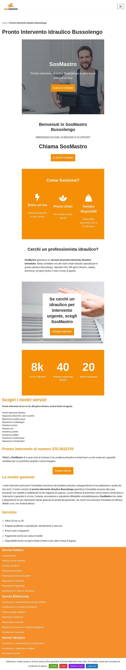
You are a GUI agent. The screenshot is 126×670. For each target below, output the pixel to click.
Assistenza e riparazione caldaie (18, 627)
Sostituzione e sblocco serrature (18, 569)
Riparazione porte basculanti (16, 554)
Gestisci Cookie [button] (76, 666)
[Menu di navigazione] (120, 6)
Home (4, 23)
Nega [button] (63, 666)
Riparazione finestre (12, 549)
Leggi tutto (92, 666)
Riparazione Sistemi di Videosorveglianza (23, 605)
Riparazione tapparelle (13, 564)
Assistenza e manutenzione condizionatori (23, 622)
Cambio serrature (11, 544)
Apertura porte (9, 534)
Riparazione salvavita (13, 600)
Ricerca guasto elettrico (14, 590)
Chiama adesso (63, 449)
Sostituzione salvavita (13, 610)
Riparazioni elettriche (12, 595)
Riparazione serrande (13, 559)
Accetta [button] (53, 666)
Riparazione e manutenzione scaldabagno (23, 637)
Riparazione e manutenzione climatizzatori (23, 642)
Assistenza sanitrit (11, 632)
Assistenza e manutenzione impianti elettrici (24, 580)
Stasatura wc (8, 657)
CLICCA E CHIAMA (63, 89)
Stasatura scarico (11, 652)
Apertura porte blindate (13, 539)
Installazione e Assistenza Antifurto (19, 585)
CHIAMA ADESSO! (63, 311)
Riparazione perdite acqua (15, 647)
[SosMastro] (10, 6)
